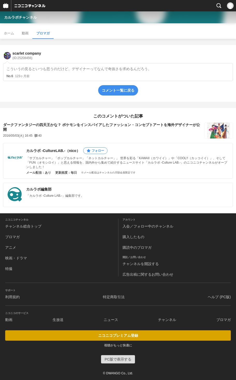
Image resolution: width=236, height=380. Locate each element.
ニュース (111, 320)
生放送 (58, 320)
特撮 (8, 269)
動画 (25, 33)
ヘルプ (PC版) (219, 297)
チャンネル (167, 320)
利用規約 (12, 297)
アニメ (10, 247)
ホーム (9, 33)
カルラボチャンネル (20, 17)
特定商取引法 (114, 297)
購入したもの (133, 237)
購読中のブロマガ (137, 247)
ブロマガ (43, 33)
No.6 (9, 76)
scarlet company (26, 55)
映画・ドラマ (16, 258)
